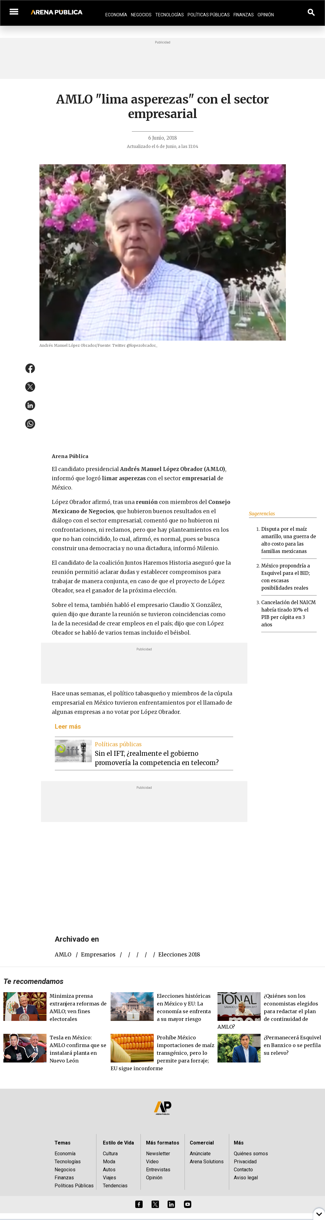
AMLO (63, 954)
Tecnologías (169, 14)
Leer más (68, 726)
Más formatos (162, 1143)
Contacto (243, 1170)
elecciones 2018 (179, 954)
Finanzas (244, 14)
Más (239, 1143)
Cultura (110, 1154)
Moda (109, 1162)
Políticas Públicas (209, 14)
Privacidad (245, 1162)
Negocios (141, 14)
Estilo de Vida (118, 1143)
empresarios (98, 954)
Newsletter (158, 1154)
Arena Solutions (207, 1162)
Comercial (202, 1143)
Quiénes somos (251, 1154)
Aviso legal (246, 1178)
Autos (109, 1170)
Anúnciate (200, 1154)
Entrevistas (158, 1170)
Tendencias (115, 1186)
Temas (63, 1143)
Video (152, 1162)
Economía (116, 14)
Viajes (109, 1178)
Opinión (266, 14)
